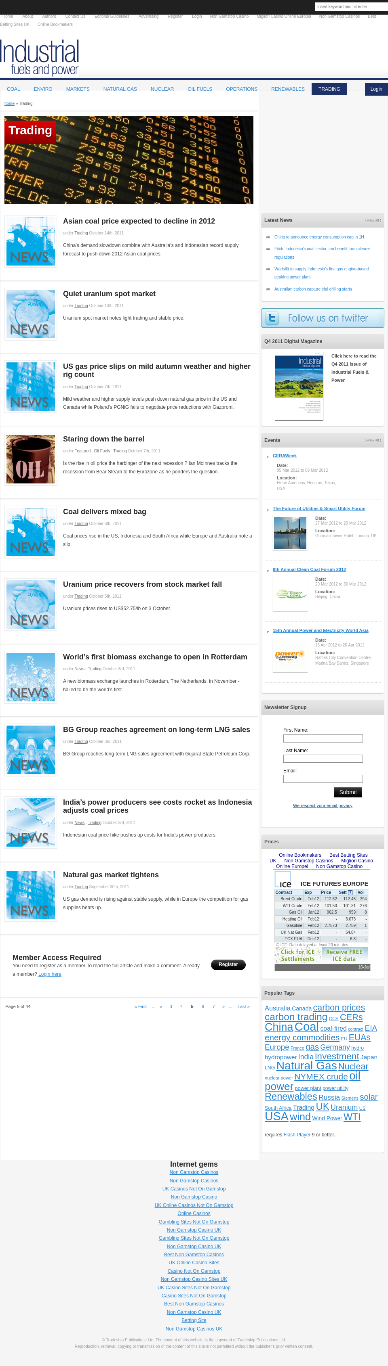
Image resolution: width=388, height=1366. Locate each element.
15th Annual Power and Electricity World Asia (321, 630)
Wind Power (327, 1118)
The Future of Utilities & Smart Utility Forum (319, 508)
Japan (369, 1057)
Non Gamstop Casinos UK (194, 1329)
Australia (278, 1008)
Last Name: (295, 750)
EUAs (360, 1037)
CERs (351, 1017)
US (362, 1108)
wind (300, 1116)
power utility (335, 1088)
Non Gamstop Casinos (194, 1172)
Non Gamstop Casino (194, 1197)
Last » (244, 1006)
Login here (49, 974)
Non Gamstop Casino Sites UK (194, 1279)
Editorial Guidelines (112, 16)
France (297, 1048)
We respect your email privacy (322, 805)
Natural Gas (120, 89)
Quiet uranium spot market (109, 294)
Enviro (43, 89)
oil (355, 1075)
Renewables (291, 1096)
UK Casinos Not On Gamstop (194, 1189)
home (9, 103)
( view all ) (373, 440)
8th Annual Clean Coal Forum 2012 (309, 569)
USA (277, 1116)
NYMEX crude (321, 1076)
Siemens (350, 1098)
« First (141, 1006)
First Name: (295, 730)
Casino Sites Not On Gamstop (194, 1296)
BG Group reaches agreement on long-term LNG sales (156, 730)
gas (312, 1046)
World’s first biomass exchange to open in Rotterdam (155, 657)
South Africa (278, 1108)
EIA (371, 1028)
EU (344, 1038)
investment (337, 1056)
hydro (357, 1048)
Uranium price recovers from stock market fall (142, 584)
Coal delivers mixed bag (104, 512)
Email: (290, 771)
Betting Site (193, 1320)
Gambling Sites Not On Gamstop (194, 1222)
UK (322, 1106)
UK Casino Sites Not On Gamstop (194, 1288)
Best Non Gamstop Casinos (194, 1254)
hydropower (281, 1057)
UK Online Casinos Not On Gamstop (194, 1205)
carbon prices (339, 1007)
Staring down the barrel (103, 439)
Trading (81, 233)
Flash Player (297, 1135)
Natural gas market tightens (111, 875)
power (279, 1086)
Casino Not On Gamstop (194, 1271)
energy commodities (302, 1037)
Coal (13, 89)
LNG (270, 1068)
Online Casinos (193, 1213)
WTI (352, 1117)
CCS (334, 1018)
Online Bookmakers (55, 24)
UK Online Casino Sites (194, 1263)
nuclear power (279, 1077)
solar (368, 1096)
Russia (329, 1097)
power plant (308, 1088)
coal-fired (333, 1028)
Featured (82, 451)
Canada (302, 1008)
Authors (49, 16)
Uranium (344, 1107)
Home (7, 16)
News (79, 669)
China (279, 1027)
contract (355, 1029)
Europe (277, 1047)
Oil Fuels (102, 451)
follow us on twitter (322, 318)
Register (228, 964)
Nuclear (353, 1066)
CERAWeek (285, 455)
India (306, 1057)
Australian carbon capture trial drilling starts (313, 289)
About (27, 16)
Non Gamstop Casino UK (194, 1230)
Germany (335, 1047)
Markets (78, 89)
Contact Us (75, 16)
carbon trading (296, 1016)
